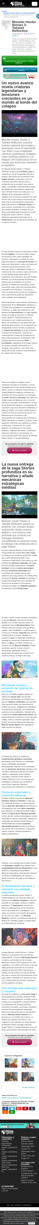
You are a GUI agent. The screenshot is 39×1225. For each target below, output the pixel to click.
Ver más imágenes (28, 1087)
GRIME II (24, 1178)
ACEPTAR (31, 1223)
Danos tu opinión (19, 450)
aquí (25, 1223)
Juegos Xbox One (28, 1156)
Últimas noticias (27, 1141)
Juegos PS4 (25, 1149)
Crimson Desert (27, 1171)
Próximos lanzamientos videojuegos (7, 1143)
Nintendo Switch (27, 1144)
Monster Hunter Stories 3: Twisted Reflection (17, 1097)
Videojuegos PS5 (27, 1146)
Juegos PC (25, 1158)
